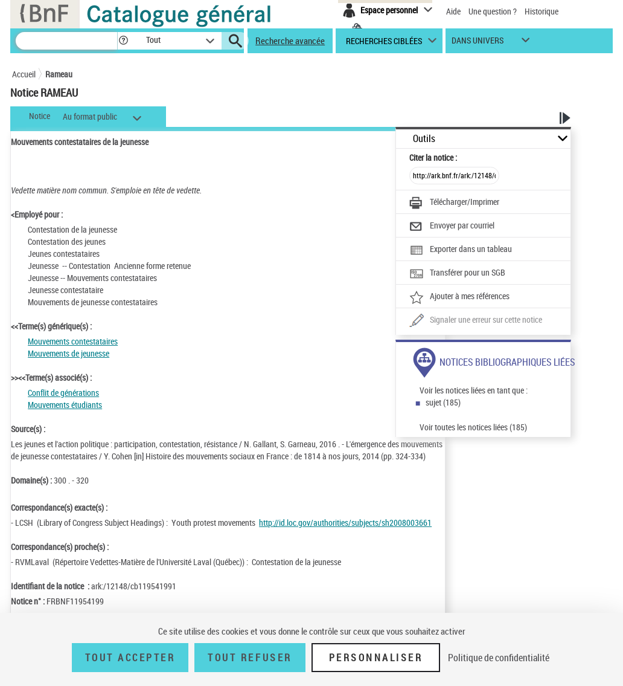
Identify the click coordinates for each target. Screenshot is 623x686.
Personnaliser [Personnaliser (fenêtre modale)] (376, 657)
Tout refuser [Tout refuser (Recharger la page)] (250, 657)
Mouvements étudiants (65, 404)
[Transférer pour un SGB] (457, 274)
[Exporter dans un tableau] (460, 250)
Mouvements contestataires (73, 341)
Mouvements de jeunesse (68, 353)
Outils (424, 138)
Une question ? (492, 11)
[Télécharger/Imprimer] (454, 203)
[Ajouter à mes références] (459, 297)
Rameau (58, 74)
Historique (541, 11)
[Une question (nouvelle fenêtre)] (475, 321)
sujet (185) (443, 402)
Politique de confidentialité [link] (498, 657)
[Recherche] (66, 41)
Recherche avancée (290, 40)
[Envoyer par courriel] (451, 226)
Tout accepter (130, 657)
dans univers (477, 43)
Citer (433, 157)
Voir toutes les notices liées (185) (473, 427)
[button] (123, 41)
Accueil (24, 74)
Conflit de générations (63, 392)
